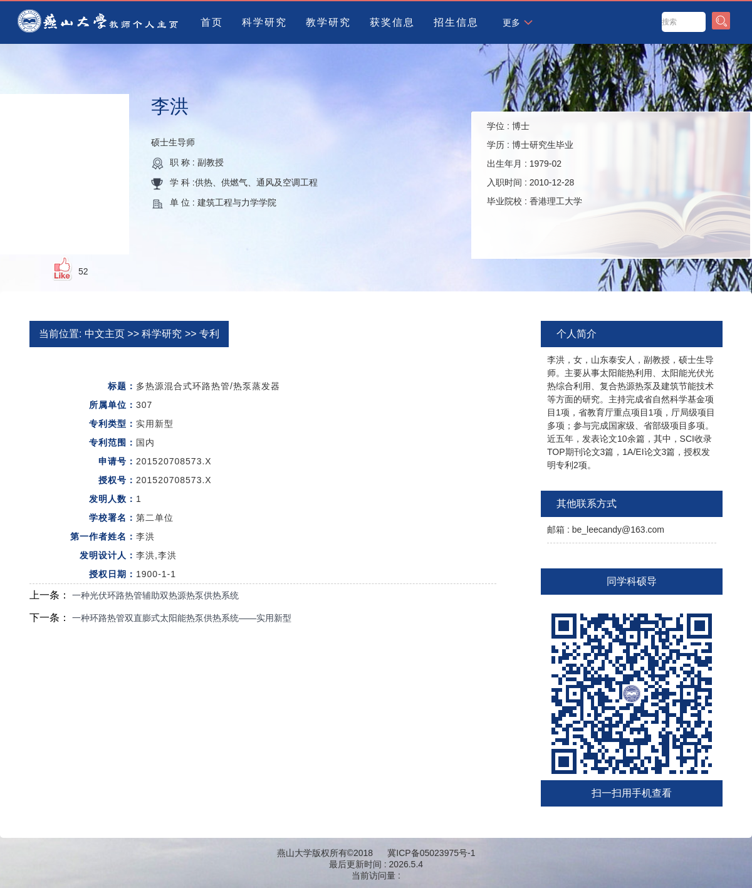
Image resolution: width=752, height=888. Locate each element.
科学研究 (264, 22)
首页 (212, 22)
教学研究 (328, 22)
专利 (209, 333)
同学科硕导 (632, 581)
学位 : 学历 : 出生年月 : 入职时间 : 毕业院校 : (534, 163)
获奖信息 (392, 22)
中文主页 (105, 333)
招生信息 (456, 22)
